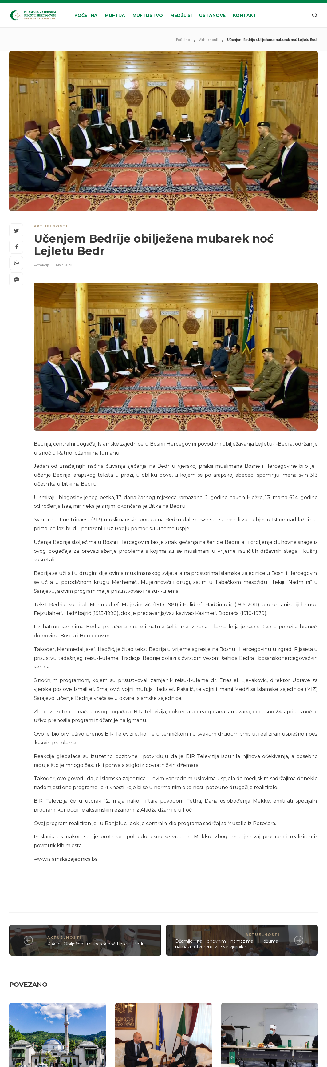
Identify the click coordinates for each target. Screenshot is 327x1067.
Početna (85, 15)
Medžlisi (181, 15)
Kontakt (244, 15)
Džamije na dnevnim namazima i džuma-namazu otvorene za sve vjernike (227, 944)
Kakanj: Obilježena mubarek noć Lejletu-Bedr (95, 944)
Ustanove (212, 15)
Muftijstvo (147, 15)
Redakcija (42, 265)
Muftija (115, 15)
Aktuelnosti (208, 39)
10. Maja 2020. (62, 265)
